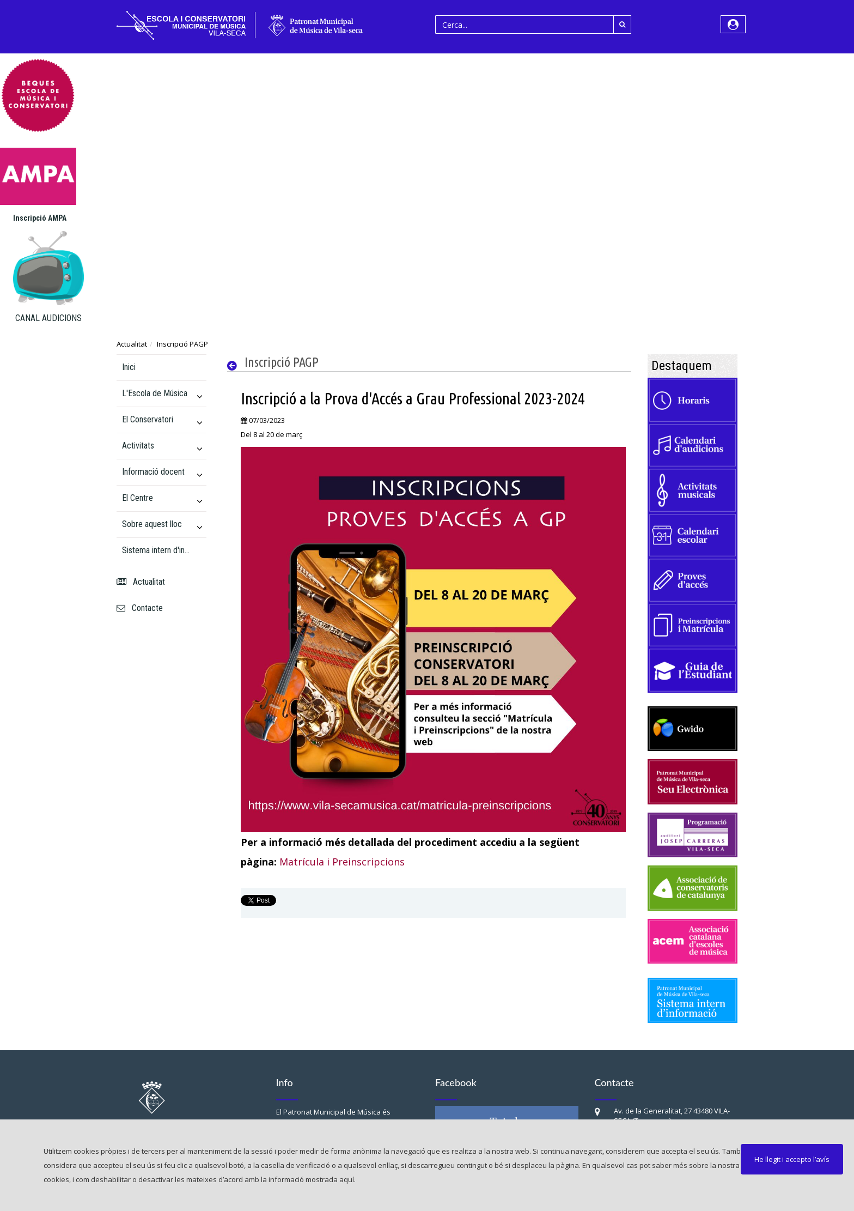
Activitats (138, 445)
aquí (346, 1179)
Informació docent (153, 472)
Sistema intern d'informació (157, 550)
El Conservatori (147, 419)
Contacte (140, 608)
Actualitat (132, 344)
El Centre (137, 498)
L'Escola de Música (154, 393)
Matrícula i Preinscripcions (342, 861)
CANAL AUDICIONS (48, 318)
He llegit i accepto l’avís (791, 1159)
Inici (129, 367)
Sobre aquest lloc (152, 524)
